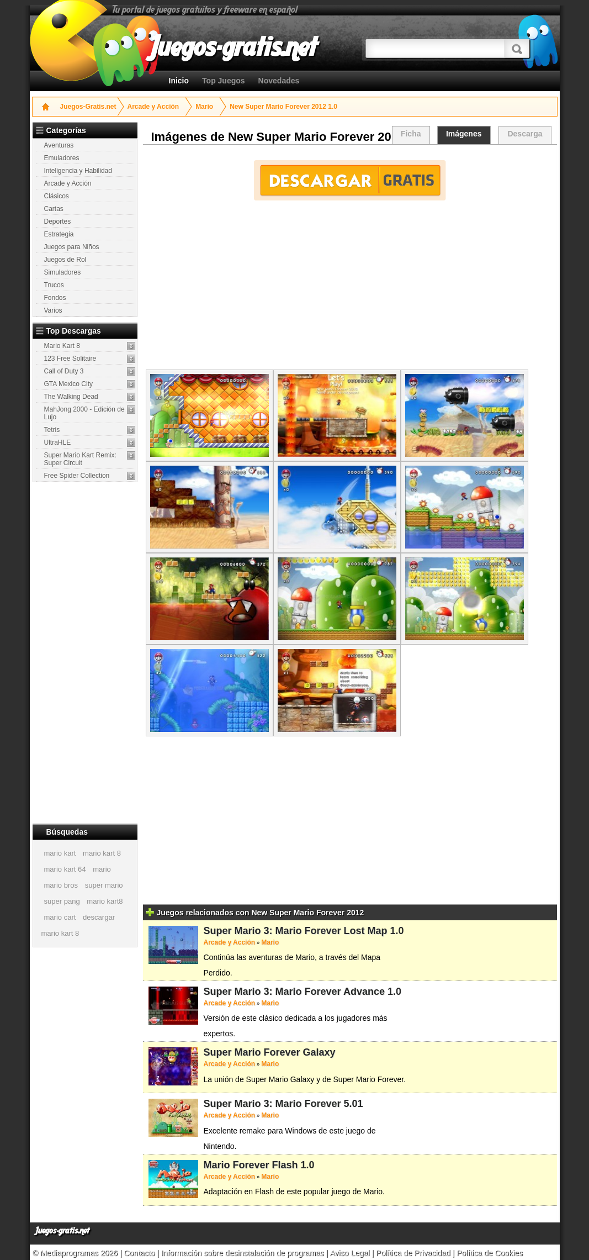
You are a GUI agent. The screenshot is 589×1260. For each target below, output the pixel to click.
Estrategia (59, 234)
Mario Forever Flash (251, 1165)
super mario (104, 885)
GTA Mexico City (68, 384)
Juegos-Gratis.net (88, 106)
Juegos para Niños (71, 247)
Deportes (57, 221)
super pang (62, 901)
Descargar (349, 180)
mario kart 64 (65, 869)
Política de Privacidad (413, 1252)
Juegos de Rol (65, 259)
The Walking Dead (71, 396)
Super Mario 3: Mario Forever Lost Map (296, 930)
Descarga (524, 133)
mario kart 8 (102, 853)
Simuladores (62, 272)
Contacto (140, 1252)
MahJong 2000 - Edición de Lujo (84, 413)
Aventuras (59, 145)
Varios (53, 310)
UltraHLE (57, 442)
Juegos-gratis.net (62, 1231)
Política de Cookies (490, 1252)
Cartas (53, 209)
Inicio (179, 80)
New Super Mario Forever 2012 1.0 (283, 106)
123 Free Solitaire (70, 358)
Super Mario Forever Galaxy (270, 1052)
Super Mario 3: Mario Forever (272, 1103)
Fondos (55, 298)
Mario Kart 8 (62, 346)
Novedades (279, 80)
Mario (204, 106)
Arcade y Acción (153, 106)
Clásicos (56, 196)
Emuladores (61, 158)
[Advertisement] (86, 652)
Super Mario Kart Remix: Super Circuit (80, 459)
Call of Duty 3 (64, 371)
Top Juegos (223, 80)
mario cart (60, 917)
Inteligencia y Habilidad (78, 171)
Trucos (54, 285)
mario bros (61, 885)
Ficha (411, 133)
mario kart (60, 853)
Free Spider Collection (77, 475)
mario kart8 (105, 901)
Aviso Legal (349, 1252)
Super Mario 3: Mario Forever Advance (294, 991)
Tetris (52, 430)
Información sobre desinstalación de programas (243, 1252)
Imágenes (464, 133)
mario (102, 869)
